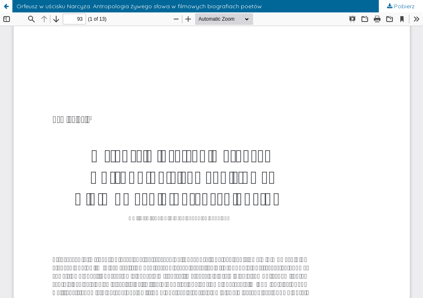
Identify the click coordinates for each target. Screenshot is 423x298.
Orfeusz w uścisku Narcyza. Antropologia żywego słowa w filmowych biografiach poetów (139, 6)
